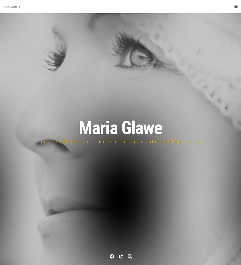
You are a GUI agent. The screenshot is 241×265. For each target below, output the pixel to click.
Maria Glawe (120, 128)
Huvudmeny (120, 7)
